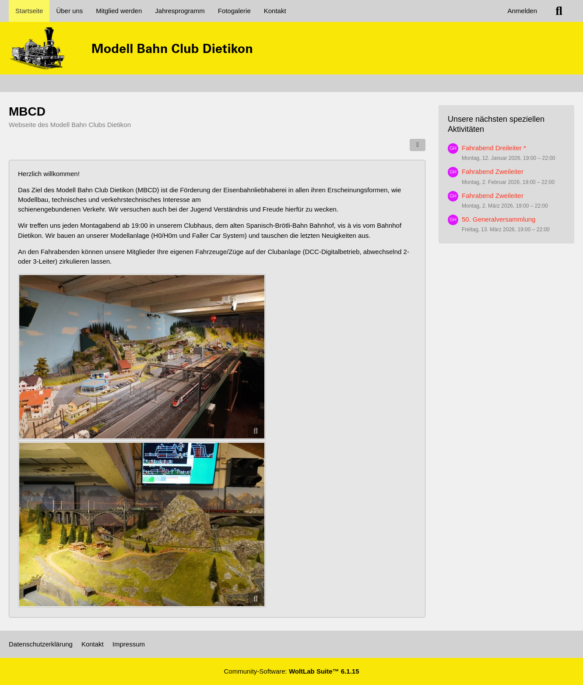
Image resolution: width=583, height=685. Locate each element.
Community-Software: (291, 671)
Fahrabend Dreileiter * (494, 148)
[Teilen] (417, 145)
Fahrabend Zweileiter (492, 171)
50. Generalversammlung (498, 219)
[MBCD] (291, 48)
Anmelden (522, 10)
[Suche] (559, 11)
